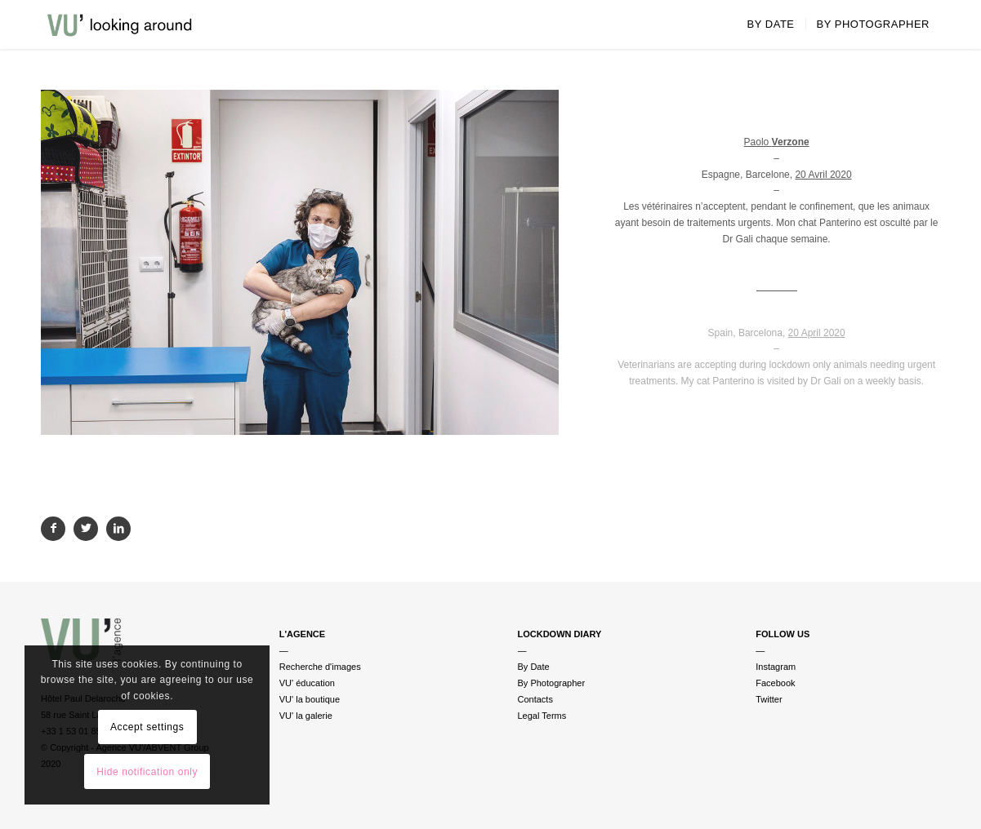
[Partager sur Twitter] (86, 528)
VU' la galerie (305, 715)
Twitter (769, 699)
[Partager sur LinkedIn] (118, 528)
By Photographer (552, 683)
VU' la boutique (309, 699)
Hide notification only (147, 772)
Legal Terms (542, 715)
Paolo (776, 142)
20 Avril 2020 (823, 174)
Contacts (535, 699)
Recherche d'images (320, 667)
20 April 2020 (816, 333)
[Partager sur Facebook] (53, 528)
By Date (534, 667)
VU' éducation (307, 683)
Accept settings (147, 727)
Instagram (776, 667)
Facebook (775, 683)
